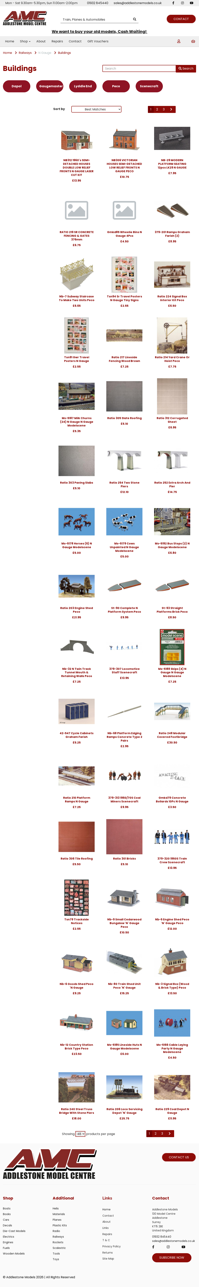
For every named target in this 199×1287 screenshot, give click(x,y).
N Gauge (44, 53)
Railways (25, 53)
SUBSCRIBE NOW (171, 1257)
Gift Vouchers (97, 41)
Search (186, 68)
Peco (116, 86)
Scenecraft (149, 86)
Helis (56, 1208)
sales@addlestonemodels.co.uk (138, 3)
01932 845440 (97, 3)
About (41, 41)
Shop (25, 41)
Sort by (59, 109)
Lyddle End (83, 86)
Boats (6, 1208)
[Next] (171, 109)
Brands (10, 110)
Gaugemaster (51, 86)
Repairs (57, 41)
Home (9, 41)
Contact (75, 41)
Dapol (17, 86)
